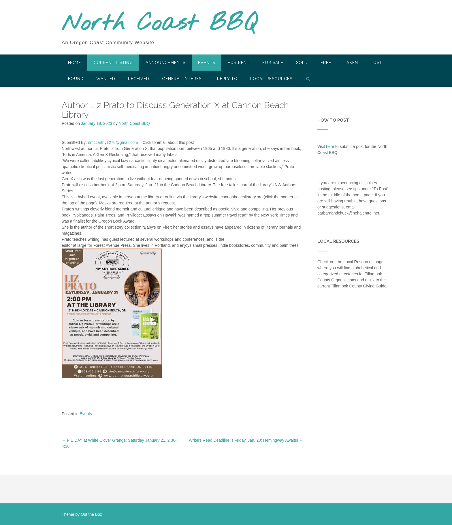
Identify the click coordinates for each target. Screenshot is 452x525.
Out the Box (91, 514)
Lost (376, 62)
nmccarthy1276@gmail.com (113, 142)
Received (138, 78)
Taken (351, 62)
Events (206, 62)
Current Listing (113, 62)
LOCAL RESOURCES (271, 78)
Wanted (105, 78)
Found (76, 78)
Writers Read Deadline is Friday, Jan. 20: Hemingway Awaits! (246, 440)
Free (326, 62)
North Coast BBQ (159, 24)
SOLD (302, 62)
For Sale (272, 62)
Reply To (227, 78)
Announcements (165, 62)
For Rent (239, 62)
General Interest (183, 78)
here (330, 146)
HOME (74, 62)
